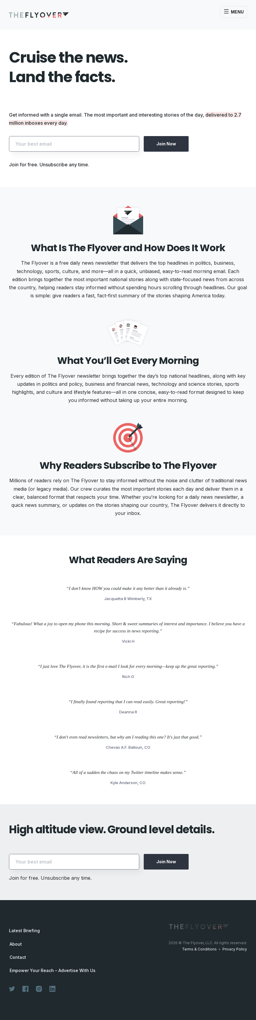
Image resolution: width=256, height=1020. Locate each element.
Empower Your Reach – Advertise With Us (53, 970)
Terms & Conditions (199, 949)
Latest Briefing (24, 930)
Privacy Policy (234, 949)
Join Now (166, 143)
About (16, 944)
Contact (18, 957)
